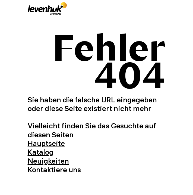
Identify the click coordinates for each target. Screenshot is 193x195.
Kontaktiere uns (54, 169)
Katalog (40, 152)
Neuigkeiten (48, 161)
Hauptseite (46, 143)
